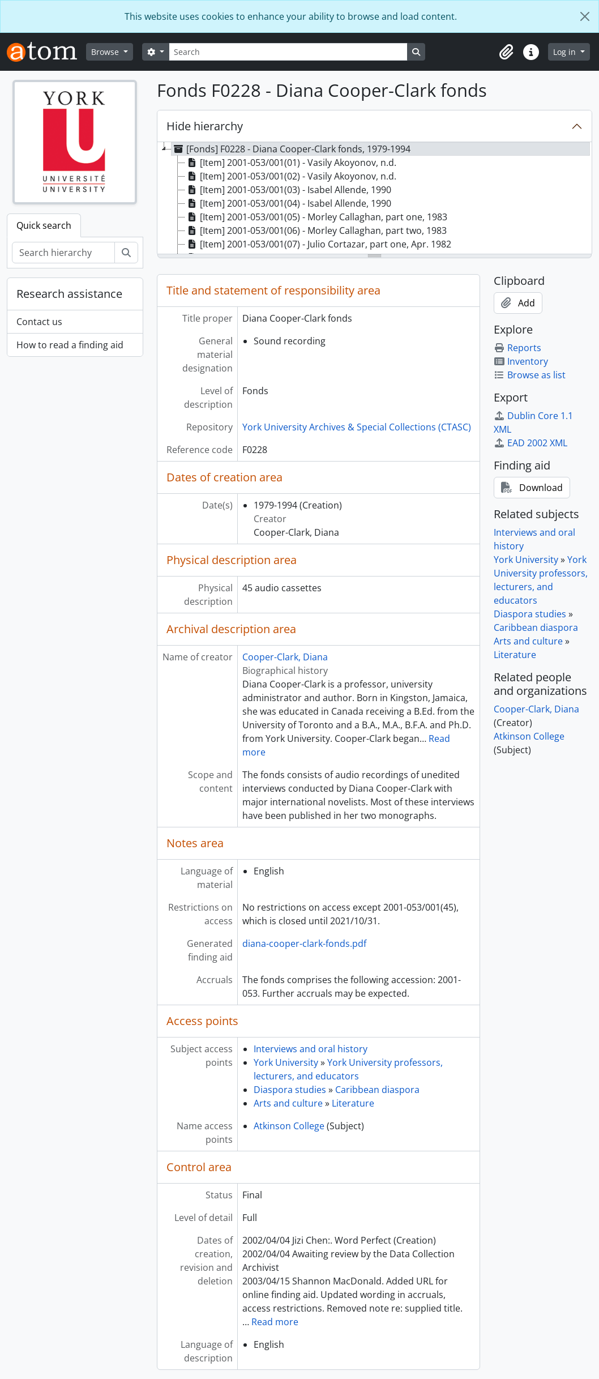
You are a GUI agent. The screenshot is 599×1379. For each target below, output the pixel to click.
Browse (106, 51)
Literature (353, 1103)
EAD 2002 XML (530, 443)
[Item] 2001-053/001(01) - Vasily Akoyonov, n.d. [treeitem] (290, 162)
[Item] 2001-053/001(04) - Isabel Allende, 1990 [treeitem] (288, 203)
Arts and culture (288, 1103)
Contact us (39, 321)
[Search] (288, 52)
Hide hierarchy (204, 126)
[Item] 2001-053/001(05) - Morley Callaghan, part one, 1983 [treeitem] (316, 217)
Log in (565, 51)
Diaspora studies (290, 1089)
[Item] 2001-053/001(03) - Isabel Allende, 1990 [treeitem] (288, 190)
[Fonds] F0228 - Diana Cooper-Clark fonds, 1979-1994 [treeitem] (291, 149)
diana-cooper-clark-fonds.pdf (304, 943)
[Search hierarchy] (63, 252)
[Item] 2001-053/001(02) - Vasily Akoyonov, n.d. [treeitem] (290, 176)
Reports (517, 347)
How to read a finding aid (69, 345)
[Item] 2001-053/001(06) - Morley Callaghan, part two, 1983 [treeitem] (316, 230)
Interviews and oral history (310, 1049)
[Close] (584, 16)
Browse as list (530, 375)
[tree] (374, 198)
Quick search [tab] (43, 225)
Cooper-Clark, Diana (285, 657)
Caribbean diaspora (377, 1089)
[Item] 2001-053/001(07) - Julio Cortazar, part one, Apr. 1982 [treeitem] (318, 244)
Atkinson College (289, 1126)
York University (286, 1062)
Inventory (521, 361)
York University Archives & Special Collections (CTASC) (356, 427)
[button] (506, 52)
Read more (274, 1322)
